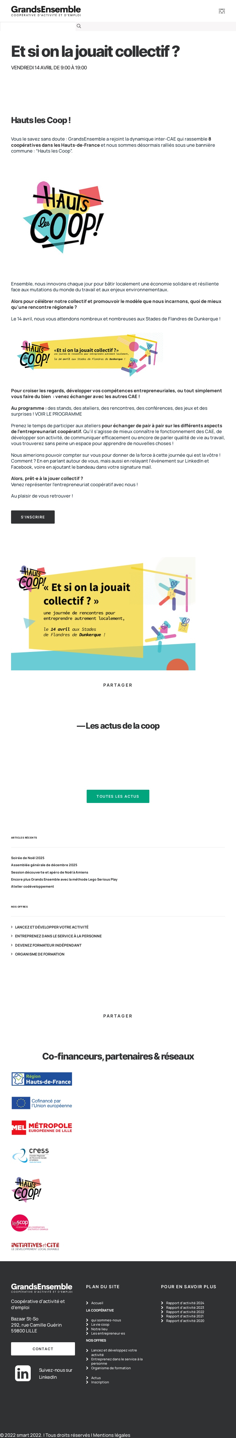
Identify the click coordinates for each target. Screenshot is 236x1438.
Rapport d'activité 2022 (185, 1311)
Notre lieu (99, 1329)
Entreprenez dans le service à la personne (58, 936)
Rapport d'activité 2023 (185, 1307)
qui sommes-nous (106, 1320)
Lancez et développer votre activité (51, 927)
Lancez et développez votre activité (114, 1352)
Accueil (97, 1302)
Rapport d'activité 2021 (184, 1316)
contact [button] (43, 1349)
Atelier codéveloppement (32, 886)
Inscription (100, 1382)
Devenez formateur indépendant (48, 945)
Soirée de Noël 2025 (27, 858)
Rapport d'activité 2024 (185, 1302)
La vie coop (100, 1324)
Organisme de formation (40, 954)
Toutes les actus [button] (117, 796)
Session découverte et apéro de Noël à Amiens (49, 872)
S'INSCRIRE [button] (33, 517)
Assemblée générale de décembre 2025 (44, 865)
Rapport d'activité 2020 (185, 1320)
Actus (96, 1377)
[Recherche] (40, 26)
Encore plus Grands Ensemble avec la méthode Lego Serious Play (64, 879)
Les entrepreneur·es (108, 1333)
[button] (79, 26)
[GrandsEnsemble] (46, 11)
